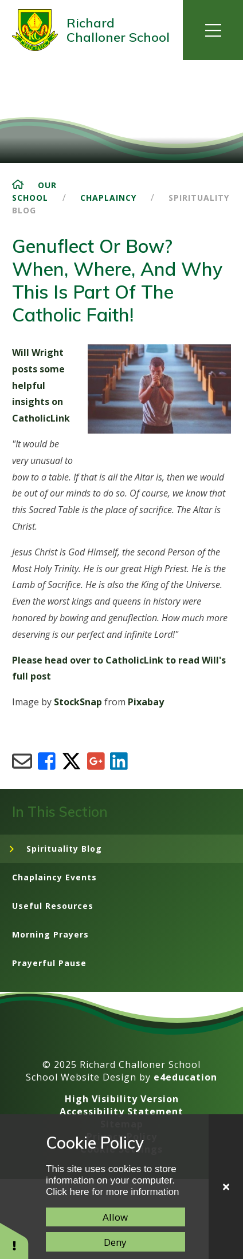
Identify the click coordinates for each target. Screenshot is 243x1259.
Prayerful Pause (49, 963)
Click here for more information (112, 1191)
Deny (115, 1242)
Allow (115, 1217)
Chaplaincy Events (54, 877)
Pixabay (146, 702)
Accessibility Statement (121, 1111)
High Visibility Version (122, 1099)
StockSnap (78, 702)
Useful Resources (52, 905)
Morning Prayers (50, 934)
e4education (185, 1077)
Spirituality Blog (64, 848)
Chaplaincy (108, 197)
